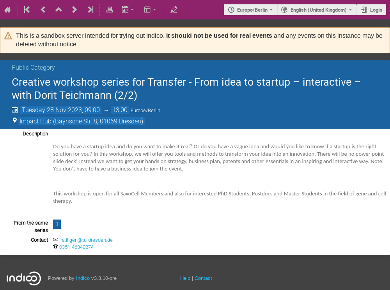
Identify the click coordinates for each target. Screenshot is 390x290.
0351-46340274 (76, 247)
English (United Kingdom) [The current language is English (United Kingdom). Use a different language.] (319, 9)
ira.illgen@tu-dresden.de (86, 240)
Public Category (33, 67)
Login (376, 9)
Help (185, 278)
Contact (203, 278)
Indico (83, 278)
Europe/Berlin (252, 9)
